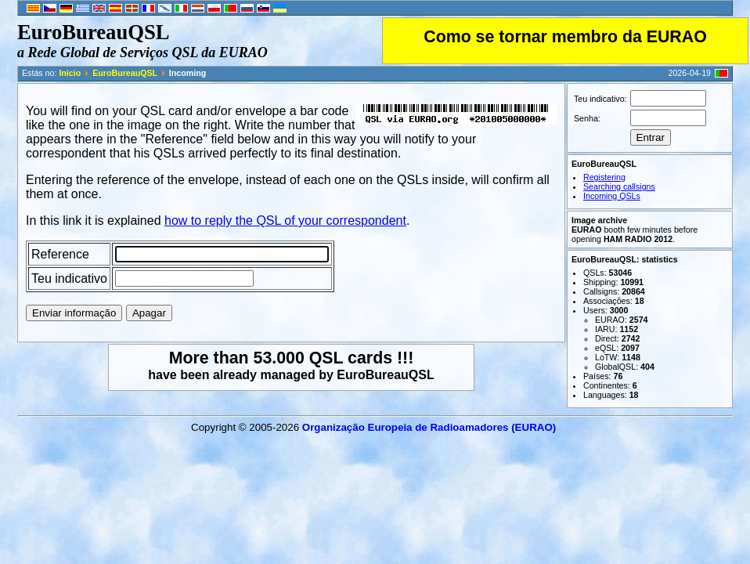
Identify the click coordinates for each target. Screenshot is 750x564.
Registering (604, 177)
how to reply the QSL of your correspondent (285, 220)
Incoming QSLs (611, 196)
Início (70, 73)
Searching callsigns (619, 186)
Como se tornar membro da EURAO (565, 36)
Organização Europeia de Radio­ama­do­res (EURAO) (429, 427)
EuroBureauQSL (124, 73)
